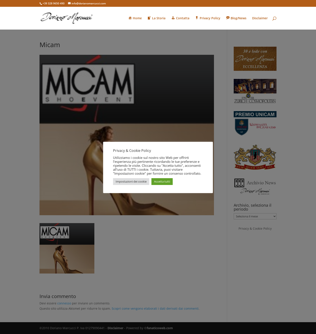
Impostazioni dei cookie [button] (131, 181)
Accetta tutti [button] (162, 181)
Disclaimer (260, 18)
